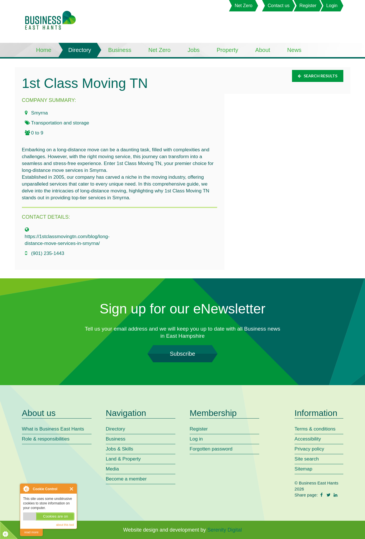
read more (31, 532)
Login (331, 5)
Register (308, 5)
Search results (317, 75)
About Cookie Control (26, 489)
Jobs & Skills (119, 449)
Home (43, 50)
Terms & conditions (315, 429)
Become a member (126, 479)
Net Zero (243, 5)
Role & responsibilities (46, 439)
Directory (79, 50)
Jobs (194, 50)
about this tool (65, 524)
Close (72, 489)
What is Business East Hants (53, 429)
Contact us (278, 5)
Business (119, 50)
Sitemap (303, 469)
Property (227, 50)
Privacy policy (309, 449)
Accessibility (308, 439)
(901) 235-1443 (47, 253)
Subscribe (182, 353)
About (262, 50)
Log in (196, 439)
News (294, 50)
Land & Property (123, 459)
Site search (307, 459)
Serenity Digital (224, 530)
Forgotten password (211, 449)
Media (112, 469)
